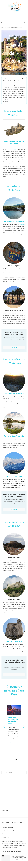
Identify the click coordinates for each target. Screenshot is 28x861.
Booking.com (4, 810)
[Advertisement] (14, 17)
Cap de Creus (12, 149)
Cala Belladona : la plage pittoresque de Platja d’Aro (19, 857)
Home (2, 27)
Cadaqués (21, 224)
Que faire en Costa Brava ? (7, 830)
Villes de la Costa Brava (7, 827)
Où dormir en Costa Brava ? (7, 834)
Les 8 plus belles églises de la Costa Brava (15, 721)
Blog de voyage (5, 837)
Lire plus (12, 742)
